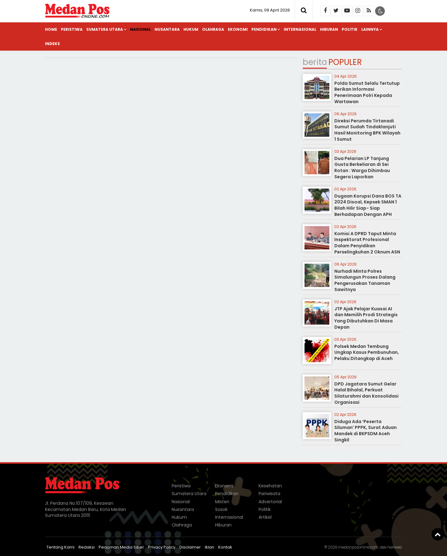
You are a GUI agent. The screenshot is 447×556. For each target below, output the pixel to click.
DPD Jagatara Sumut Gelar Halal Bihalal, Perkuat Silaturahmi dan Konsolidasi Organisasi (366, 393)
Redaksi (87, 547)
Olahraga (213, 29)
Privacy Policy (161, 547)
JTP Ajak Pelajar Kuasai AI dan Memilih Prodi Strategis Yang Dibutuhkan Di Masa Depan (366, 318)
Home (51, 29)
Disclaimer (190, 547)
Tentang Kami (60, 547)
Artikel (265, 517)
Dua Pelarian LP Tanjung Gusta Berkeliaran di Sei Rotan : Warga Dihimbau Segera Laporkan (362, 167)
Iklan (209, 547)
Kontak (225, 547)
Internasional (300, 29)
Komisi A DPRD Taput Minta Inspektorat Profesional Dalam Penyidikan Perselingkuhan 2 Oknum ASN (367, 242)
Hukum (190, 29)
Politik (350, 29)
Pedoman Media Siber (121, 547)
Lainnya (370, 29)
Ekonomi (238, 29)
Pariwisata (269, 493)
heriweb (394, 547)
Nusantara (167, 29)
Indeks (52, 43)
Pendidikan (264, 29)
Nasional (140, 29)
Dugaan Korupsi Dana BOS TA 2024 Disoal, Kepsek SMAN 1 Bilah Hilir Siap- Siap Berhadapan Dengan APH (367, 205)
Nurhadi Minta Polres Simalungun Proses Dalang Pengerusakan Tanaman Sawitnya (364, 280)
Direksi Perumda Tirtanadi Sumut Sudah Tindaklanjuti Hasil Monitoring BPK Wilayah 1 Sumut (367, 130)
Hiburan (329, 29)
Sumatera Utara (104, 29)
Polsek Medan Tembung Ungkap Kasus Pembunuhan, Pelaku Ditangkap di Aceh (366, 352)
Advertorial (270, 502)
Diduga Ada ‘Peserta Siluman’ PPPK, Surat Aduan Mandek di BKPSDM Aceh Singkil (365, 430)
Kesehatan (270, 486)
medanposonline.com (358, 547)
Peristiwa (72, 29)
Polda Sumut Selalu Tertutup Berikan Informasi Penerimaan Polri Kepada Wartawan (367, 92)
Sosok (221, 509)
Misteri (222, 502)
